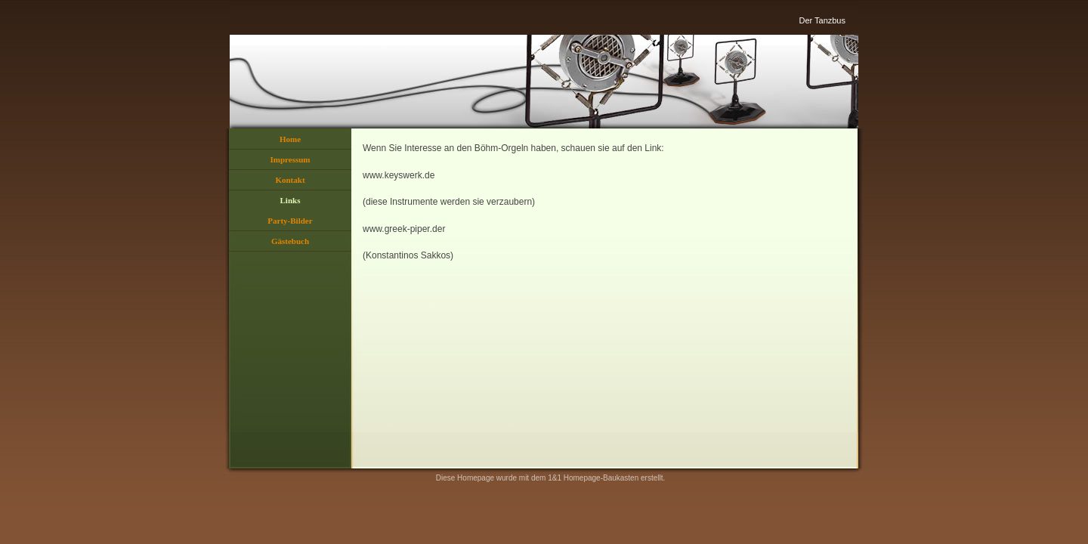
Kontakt (289, 179)
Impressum (290, 159)
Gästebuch (290, 241)
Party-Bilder (289, 220)
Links (290, 200)
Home (290, 139)
